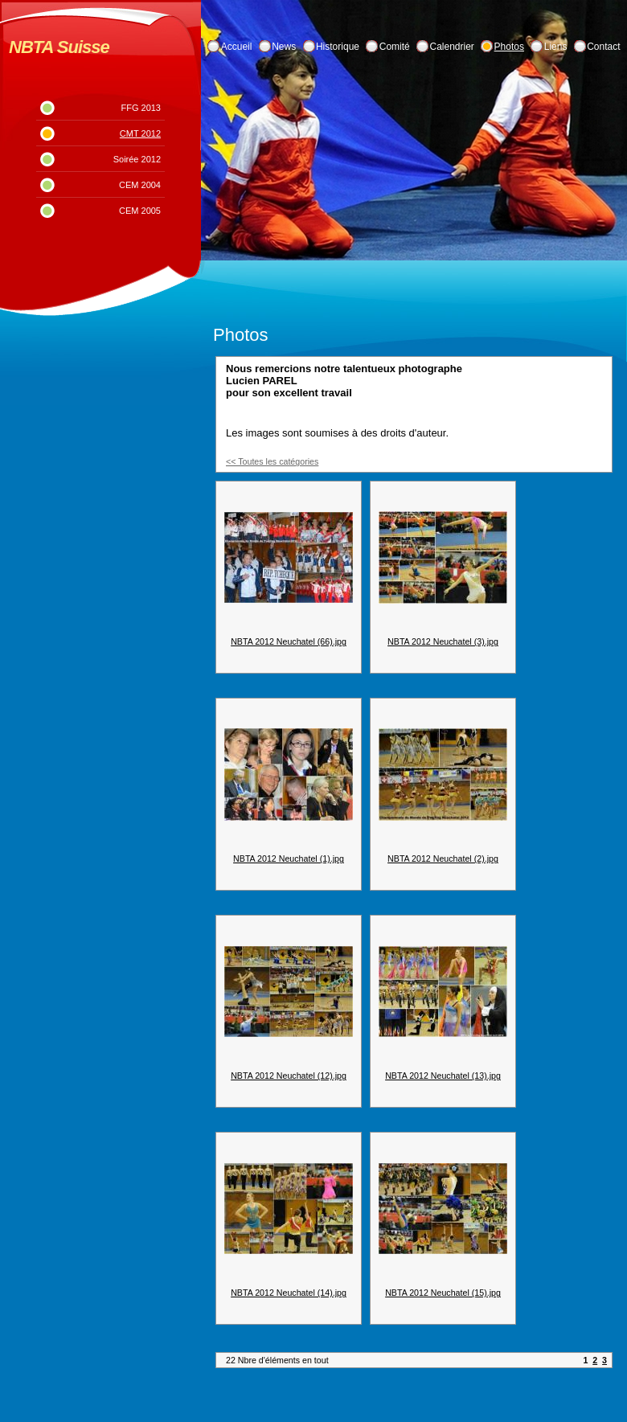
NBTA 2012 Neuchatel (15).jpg (443, 1292)
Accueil (236, 46)
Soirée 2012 (137, 159)
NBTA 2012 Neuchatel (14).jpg (288, 1292)
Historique (337, 46)
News (284, 46)
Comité (394, 46)
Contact (603, 46)
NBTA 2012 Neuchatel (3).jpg (442, 641)
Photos (509, 46)
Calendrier (452, 46)
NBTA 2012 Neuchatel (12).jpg (288, 1075)
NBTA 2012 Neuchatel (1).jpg (288, 858)
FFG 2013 (141, 108)
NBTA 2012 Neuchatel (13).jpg (443, 1075)
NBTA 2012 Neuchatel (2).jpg (442, 858)
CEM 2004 (140, 185)
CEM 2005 (140, 210)
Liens (556, 46)
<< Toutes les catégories (272, 461)
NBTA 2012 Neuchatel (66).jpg (288, 641)
